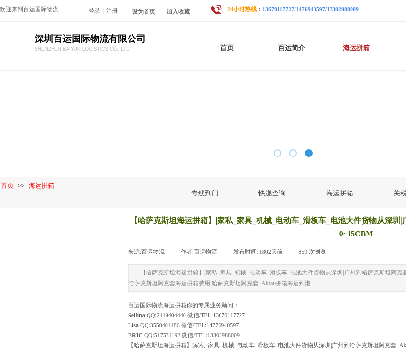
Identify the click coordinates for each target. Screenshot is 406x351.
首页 (7, 185)
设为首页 (143, 11)
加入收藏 (178, 11)
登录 (94, 10)
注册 (112, 10)
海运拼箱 (41, 185)
